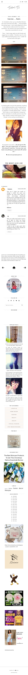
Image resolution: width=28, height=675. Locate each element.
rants (21, 154)
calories (9, 154)
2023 (13, 501)
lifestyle (14, 408)
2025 (13, 497)
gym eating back (15, 154)
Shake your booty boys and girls (14, 370)
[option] (14, 171)
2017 (13, 511)
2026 (14, 496)
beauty (14, 417)
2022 (14, 502)
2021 (13, 504)
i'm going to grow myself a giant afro (14, 395)
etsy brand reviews (14, 426)
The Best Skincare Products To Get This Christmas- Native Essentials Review (14, 457)
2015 (14, 514)
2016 (13, 512)
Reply (9, 210)
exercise (11, 154)
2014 (14, 515)
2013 (14, 517)
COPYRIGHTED (14, 672)
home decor (14, 411)
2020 (13, 506)
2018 (13, 509)
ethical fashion (14, 423)
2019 (13, 507)
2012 (14, 519)
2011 (14, 520)
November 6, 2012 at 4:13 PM (22, 188)
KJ (8, 216)
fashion (14, 414)
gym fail (19, 154)
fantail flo (12, 670)
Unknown (10, 189)
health (14, 420)
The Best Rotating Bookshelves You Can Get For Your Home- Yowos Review (14, 344)
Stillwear (9, 207)
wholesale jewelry (9, 650)
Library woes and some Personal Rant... (14, 174)
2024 (13, 499)
